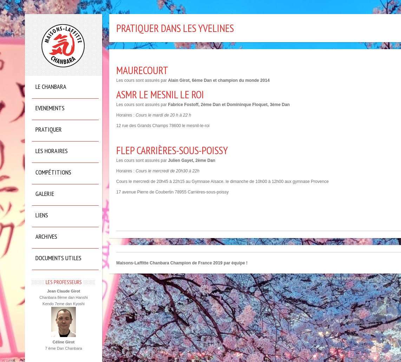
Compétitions (53, 172)
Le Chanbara (50, 87)
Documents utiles (58, 258)
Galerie (44, 194)
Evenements (50, 108)
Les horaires (51, 151)
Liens (41, 215)
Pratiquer (48, 129)
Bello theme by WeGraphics (344, 278)
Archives (46, 236)
